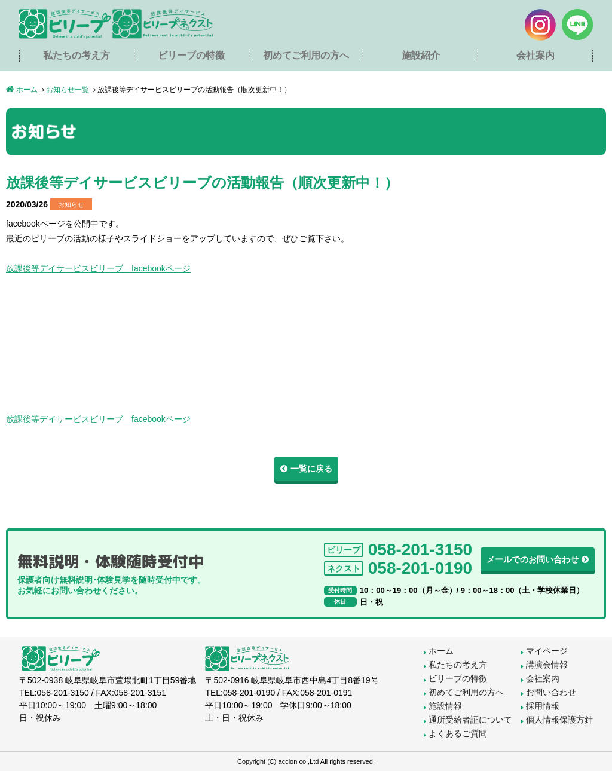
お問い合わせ (551, 692)
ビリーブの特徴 (191, 55)
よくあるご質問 (458, 733)
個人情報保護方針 (559, 719)
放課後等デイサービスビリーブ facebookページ (98, 268)
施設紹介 (421, 55)
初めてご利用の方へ (306, 55)
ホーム (27, 89)
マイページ (547, 651)
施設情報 (445, 706)
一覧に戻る (311, 468)
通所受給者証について (470, 719)
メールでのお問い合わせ (532, 559)
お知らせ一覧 (67, 89)
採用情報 (542, 706)
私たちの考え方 (76, 55)
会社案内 (535, 55)
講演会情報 (547, 664)
